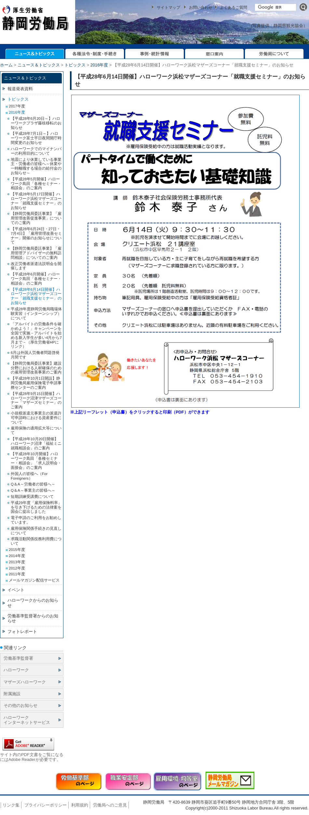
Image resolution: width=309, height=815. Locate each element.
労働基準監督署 (18, 658)
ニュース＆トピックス (39, 65)
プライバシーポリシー (45, 805)
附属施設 (12, 693)
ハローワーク (16, 669)
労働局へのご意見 (110, 805)
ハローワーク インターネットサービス (27, 720)
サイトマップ (168, 7)
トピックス (75, 65)
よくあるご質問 (233, 7)
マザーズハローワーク (25, 682)
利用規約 (79, 805)
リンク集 (11, 805)
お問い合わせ (200, 7)
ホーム (6, 65)
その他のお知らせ (20, 705)
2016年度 (99, 65)
